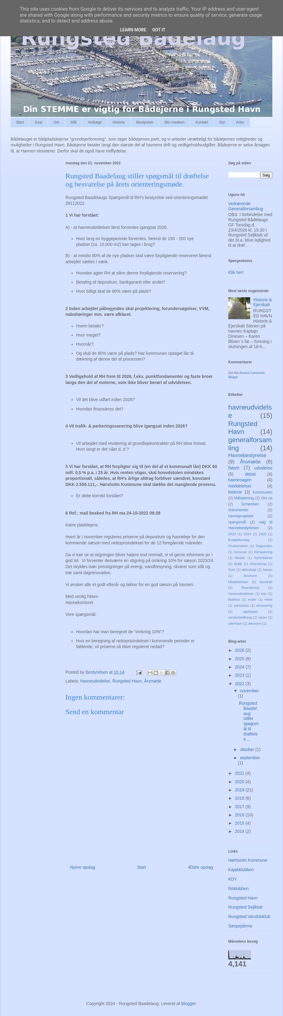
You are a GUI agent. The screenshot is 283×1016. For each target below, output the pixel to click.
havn (233, 468)
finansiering (250, 587)
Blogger (188, 1003)
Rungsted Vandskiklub (249, 916)
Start (20, 122)
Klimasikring (263, 552)
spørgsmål (237, 522)
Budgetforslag (238, 540)
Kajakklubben (241, 869)
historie (235, 492)
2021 (240, 773)
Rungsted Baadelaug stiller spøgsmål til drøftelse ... (249, 721)
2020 (240, 781)
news (268, 599)
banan (267, 569)
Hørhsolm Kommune (247, 860)
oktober (247, 749)
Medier (240, 558)
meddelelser (239, 486)
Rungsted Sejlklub (245, 907)
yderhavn (235, 623)
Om (56, 122)
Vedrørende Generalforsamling (245, 206)
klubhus (234, 599)
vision (262, 617)
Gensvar (240, 552)
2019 (240, 789)
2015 (240, 823)
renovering (264, 605)
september (250, 757)
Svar (231, 569)
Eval (38, 122)
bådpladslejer (238, 582)
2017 (240, 806)
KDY (232, 879)
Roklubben (238, 888)
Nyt (222, 122)
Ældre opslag (200, 867)
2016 (240, 814)
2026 (240, 650)
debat (250, 474)
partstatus (241, 605)
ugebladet (250, 611)
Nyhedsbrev (263, 558)
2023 (232, 534)
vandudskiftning (240, 617)
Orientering (258, 564)
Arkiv (240, 122)
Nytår (238, 564)
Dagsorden (264, 546)
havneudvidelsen (241, 593)
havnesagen (239, 479)
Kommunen (262, 492)
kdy (263, 593)
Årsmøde (152, 681)
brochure (250, 576)
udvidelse (263, 468)
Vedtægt (94, 122)
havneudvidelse (95, 681)
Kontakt (202, 122)
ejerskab (266, 582)
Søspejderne (240, 925)
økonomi (254, 623)
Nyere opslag (82, 867)
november (249, 690)
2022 (240, 683)
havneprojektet (240, 516)
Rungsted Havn (127, 681)
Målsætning (244, 498)
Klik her (235, 272)
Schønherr (250, 504)
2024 (247, 534)
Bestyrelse (144, 122)
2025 (263, 534)
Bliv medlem (174, 122)
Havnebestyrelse (247, 455)
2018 (240, 798)
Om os (266, 498)
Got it (158, 29)
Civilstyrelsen (238, 546)
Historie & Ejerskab (262, 302)
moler (252, 599)
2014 (240, 831)
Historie (119, 122)
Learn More (133, 29)
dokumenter (238, 510)
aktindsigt (249, 569)
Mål (73, 122)
